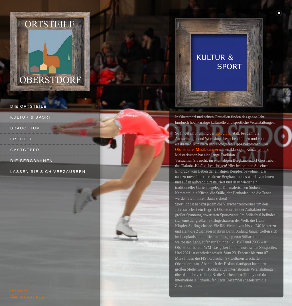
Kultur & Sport (31, 117)
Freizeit (21, 139)
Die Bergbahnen (31, 161)
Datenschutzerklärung (27, 296)
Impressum (18, 291)
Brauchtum (25, 128)
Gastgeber (25, 150)
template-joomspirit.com (290, 286)
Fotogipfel (224, 133)
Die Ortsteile (28, 106)
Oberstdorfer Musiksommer (196, 149)
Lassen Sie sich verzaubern (48, 171)
